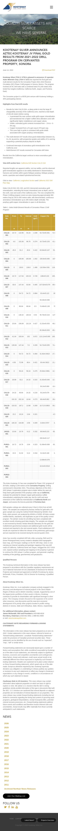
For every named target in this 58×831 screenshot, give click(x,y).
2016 (6, 764)
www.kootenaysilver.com (17, 618)
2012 (6, 781)
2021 (6, 744)
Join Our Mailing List (16, 796)
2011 (6, 785)
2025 (6, 727)
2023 (6, 736)
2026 (6, 723)
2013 (6, 776)
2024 (6, 732)
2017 (6, 760)
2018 (6, 756)
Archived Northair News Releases (20, 789)
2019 (6, 752)
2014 (6, 772)
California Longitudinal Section (24, 180)
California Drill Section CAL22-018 (33, 163)
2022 (6, 740)
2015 (6, 768)
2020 (6, 748)
